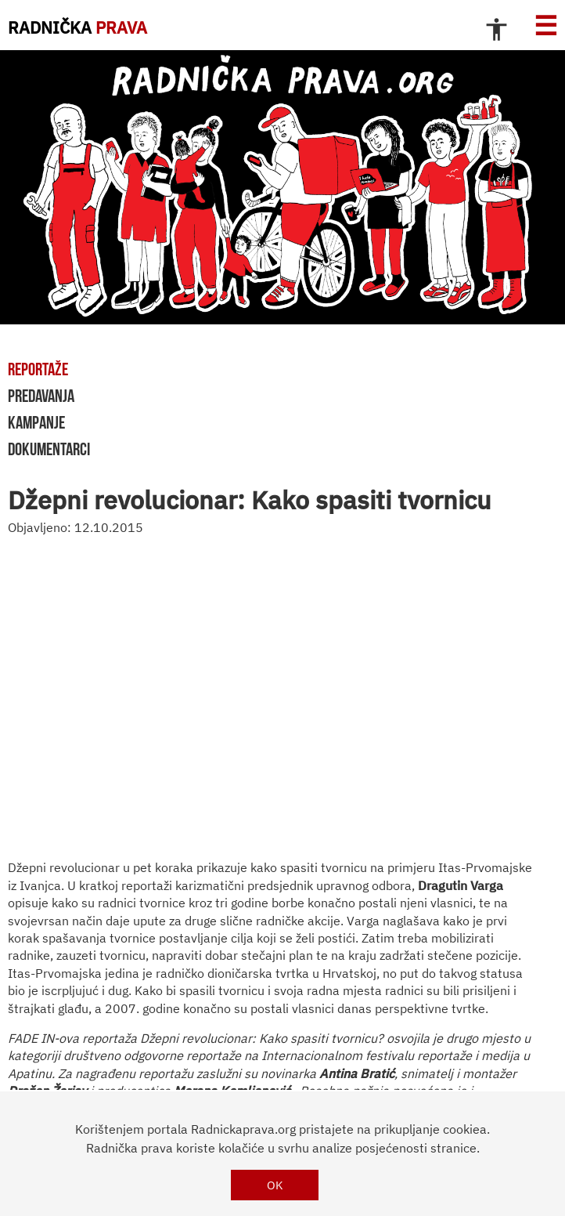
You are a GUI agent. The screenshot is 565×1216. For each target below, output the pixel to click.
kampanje (36, 422)
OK (275, 1185)
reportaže (38, 369)
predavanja (41, 395)
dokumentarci (49, 449)
